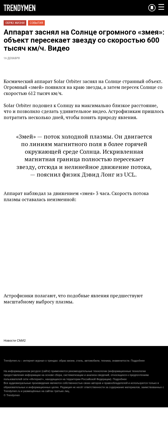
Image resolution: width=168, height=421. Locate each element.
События (36, 23)
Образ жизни (15, 23)
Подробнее (138, 360)
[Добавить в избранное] (152, 7)
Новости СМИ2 (15, 340)
